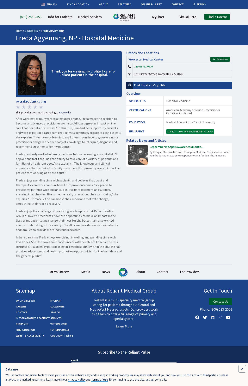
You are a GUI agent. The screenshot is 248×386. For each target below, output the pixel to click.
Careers (21, 306)
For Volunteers (59, 271)
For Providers (190, 271)
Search (55, 312)
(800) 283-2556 (221, 309)
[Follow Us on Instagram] (220, 317)
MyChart (56, 300)
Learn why (65, 112)
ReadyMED (22, 324)
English (49, 4)
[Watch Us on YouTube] (228, 317)
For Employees (60, 330)
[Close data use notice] (242, 369)
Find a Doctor (25, 330)
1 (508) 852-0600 (143, 66)
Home (20, 31)
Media (85, 271)
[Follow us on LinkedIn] (213, 317)
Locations (57, 306)
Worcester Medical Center (145, 59)
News (106, 271)
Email (74, 360)
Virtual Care (58, 324)
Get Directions (220, 59)
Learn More (124, 326)
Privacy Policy (76, 379)
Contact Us (220, 301)
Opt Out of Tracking (61, 335)
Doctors (32, 31)
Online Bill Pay (25, 300)
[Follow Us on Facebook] (197, 317)
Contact (162, 271)
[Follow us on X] (205, 317)
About (140, 271)
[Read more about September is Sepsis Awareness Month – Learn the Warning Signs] (179, 155)
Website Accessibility (30, 335)
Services (56, 318)
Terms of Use (99, 379)
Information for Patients (33, 318)
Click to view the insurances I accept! (190, 131)
